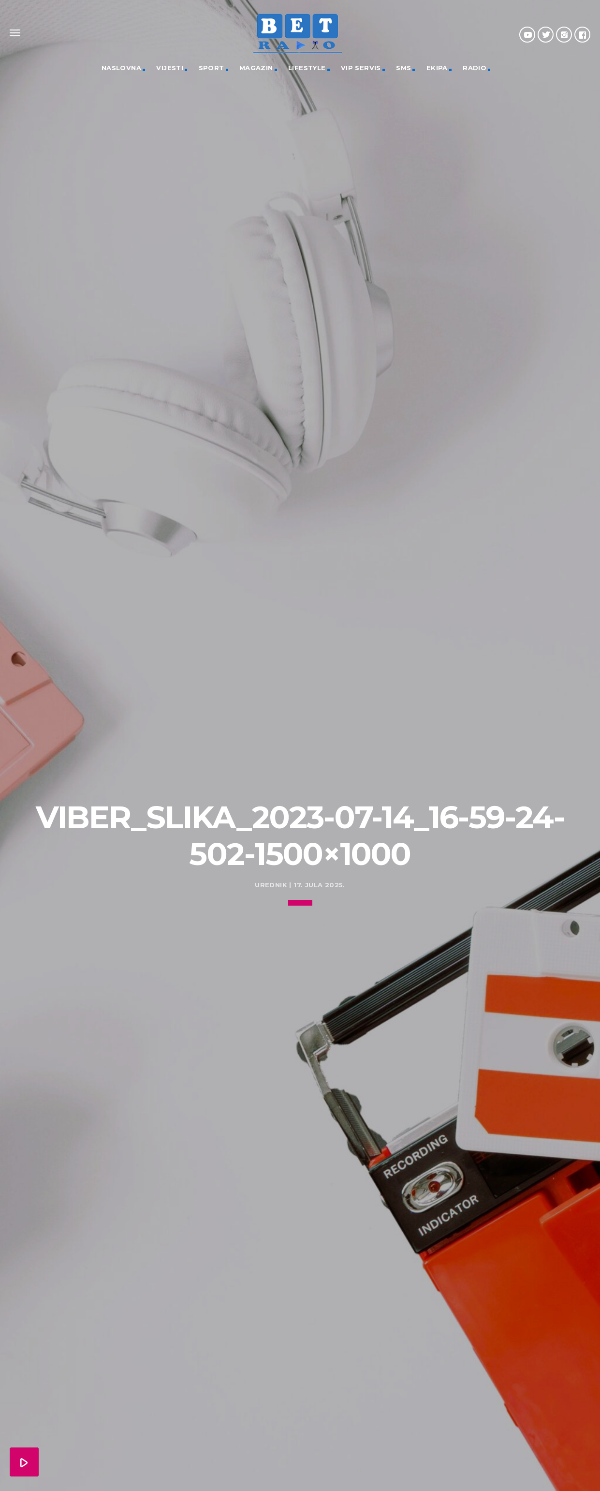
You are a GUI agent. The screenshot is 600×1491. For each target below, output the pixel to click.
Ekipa (437, 68)
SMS (403, 68)
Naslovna (121, 68)
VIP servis (361, 68)
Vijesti (169, 68)
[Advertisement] (300, 699)
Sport (211, 68)
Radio (474, 68)
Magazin (256, 68)
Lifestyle (307, 68)
